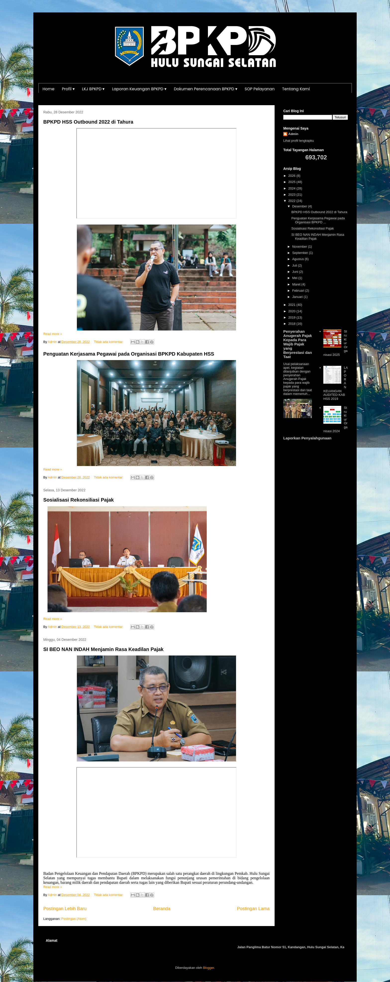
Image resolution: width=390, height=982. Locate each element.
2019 (292, 317)
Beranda (161, 908)
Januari (298, 297)
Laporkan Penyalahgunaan (307, 438)
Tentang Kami (296, 89)
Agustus (298, 259)
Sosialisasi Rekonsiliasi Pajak (78, 500)
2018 (292, 324)
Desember (300, 206)
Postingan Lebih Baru (65, 908)
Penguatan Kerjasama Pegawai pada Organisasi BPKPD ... (318, 220)
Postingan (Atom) (73, 919)
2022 (292, 201)
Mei (295, 278)
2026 (292, 176)
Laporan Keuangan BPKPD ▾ (139, 89)
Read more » (52, 334)
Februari (298, 290)
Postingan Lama (253, 908)
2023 (292, 194)
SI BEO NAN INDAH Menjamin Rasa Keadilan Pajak (103, 649)
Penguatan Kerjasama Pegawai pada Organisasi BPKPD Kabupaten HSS (128, 354)
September (300, 253)
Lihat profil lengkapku (298, 140)
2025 (292, 182)
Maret (296, 284)
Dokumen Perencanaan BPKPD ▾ (205, 89)
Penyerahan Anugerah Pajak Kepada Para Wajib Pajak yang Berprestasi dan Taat (297, 344)
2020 (292, 311)
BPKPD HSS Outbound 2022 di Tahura (88, 122)
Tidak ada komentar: (109, 342)
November (300, 246)
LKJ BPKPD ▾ (93, 89)
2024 (292, 188)
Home (48, 89)
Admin (293, 134)
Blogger (208, 968)
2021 (292, 305)
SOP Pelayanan (260, 89)
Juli (295, 265)
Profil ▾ (68, 89)
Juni (295, 272)
